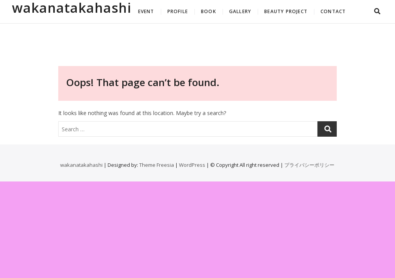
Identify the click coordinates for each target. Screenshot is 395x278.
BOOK (208, 11)
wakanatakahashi (72, 7)
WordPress (192, 164)
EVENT (146, 11)
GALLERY (240, 11)
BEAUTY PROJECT (285, 11)
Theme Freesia (156, 164)
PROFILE (177, 11)
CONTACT (333, 11)
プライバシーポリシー (309, 164)
